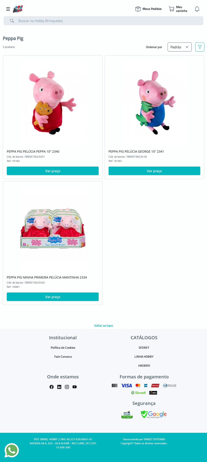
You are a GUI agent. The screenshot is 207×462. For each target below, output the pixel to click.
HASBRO (144, 365)
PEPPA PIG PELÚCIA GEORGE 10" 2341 (136, 151)
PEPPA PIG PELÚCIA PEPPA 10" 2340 (33, 151)
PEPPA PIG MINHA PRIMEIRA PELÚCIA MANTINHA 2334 (47, 277)
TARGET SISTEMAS (154, 439)
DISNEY (144, 347)
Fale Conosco (63, 356)
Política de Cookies (63, 347)
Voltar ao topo (103, 325)
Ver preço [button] (52, 171)
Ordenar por (154, 47)
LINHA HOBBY (144, 356)
